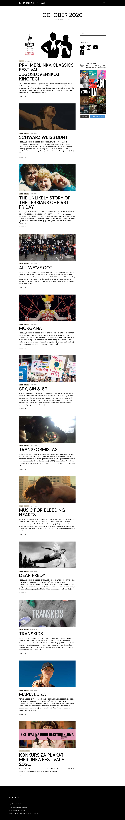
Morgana (30, 328)
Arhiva (22, 61)
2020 (21, 133)
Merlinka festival (32, 3)
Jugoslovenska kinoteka (16, 804)
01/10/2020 (34, 751)
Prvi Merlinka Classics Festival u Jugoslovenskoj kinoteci (46, 72)
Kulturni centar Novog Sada (17, 810)
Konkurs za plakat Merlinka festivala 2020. (41, 759)
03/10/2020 (33, 571)
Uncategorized (24, 751)
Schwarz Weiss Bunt (43, 137)
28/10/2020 (28, 61)
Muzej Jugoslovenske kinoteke (18, 807)
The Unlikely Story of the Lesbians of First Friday (44, 202)
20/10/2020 (33, 193)
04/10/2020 (33, 506)
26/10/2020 (33, 133)
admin (23, 96)
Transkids (31, 634)
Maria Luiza (32, 694)
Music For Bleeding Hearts (42, 512)
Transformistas (38, 449)
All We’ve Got (35, 268)
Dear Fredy (32, 575)
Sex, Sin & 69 (33, 389)
